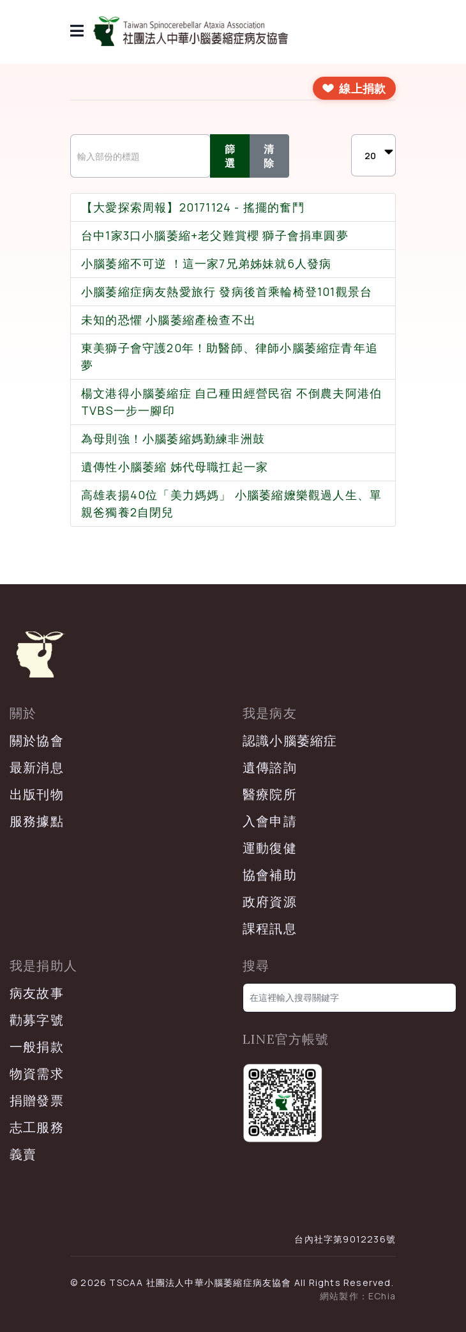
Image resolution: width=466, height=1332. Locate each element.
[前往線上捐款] (354, 88)
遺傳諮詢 (270, 767)
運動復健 (270, 848)
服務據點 (37, 821)
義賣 (23, 1154)
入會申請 (270, 821)
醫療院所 (270, 794)
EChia (382, 1296)
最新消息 (37, 767)
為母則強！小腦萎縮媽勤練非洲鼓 (173, 438)
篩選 (230, 156)
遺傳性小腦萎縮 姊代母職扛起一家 (174, 466)
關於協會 (37, 740)
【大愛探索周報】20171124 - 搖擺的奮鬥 (192, 207)
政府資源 (270, 902)
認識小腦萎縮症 (290, 740)
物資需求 (37, 1073)
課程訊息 (270, 928)
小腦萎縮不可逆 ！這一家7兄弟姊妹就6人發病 (206, 263)
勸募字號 (37, 1020)
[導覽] (77, 32)
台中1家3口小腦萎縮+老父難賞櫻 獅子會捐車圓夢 (215, 235)
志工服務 (37, 1127)
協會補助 (270, 875)
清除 (269, 156)
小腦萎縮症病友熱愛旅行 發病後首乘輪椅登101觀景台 (226, 291)
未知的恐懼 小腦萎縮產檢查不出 (168, 319)
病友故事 (37, 993)
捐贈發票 (37, 1100)
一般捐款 (37, 1047)
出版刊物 (37, 794)
